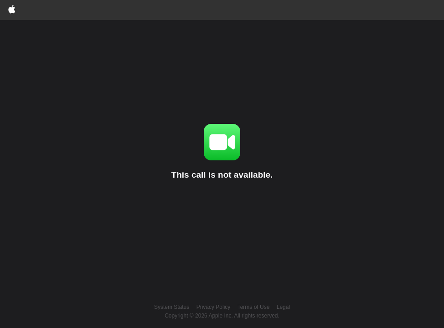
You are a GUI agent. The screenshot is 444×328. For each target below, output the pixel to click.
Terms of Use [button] (253, 307)
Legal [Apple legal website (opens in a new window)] (283, 307)
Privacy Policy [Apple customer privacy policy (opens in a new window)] (213, 307)
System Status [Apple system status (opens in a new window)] (171, 307)
